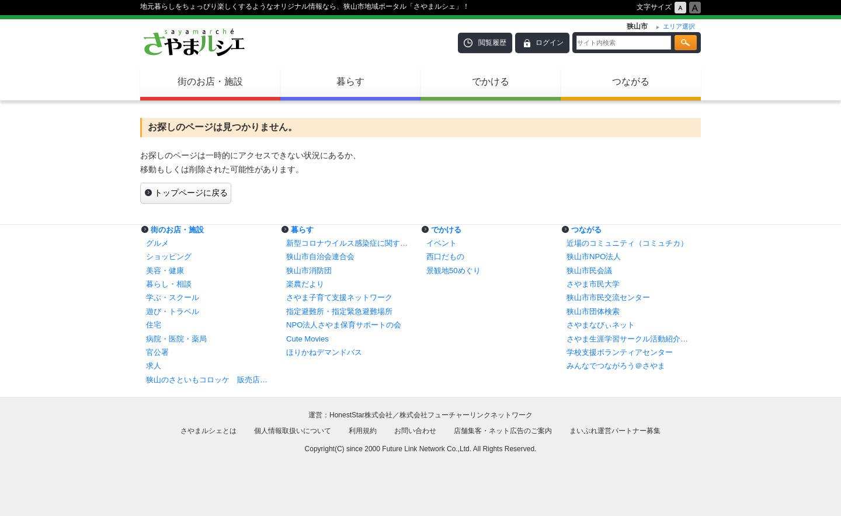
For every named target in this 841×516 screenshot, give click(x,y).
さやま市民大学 (593, 284)
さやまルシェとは (208, 431)
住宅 (153, 324)
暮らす (350, 81)
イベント (441, 243)
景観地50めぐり (453, 270)
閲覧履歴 (492, 43)
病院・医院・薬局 (176, 338)
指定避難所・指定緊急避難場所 (339, 311)
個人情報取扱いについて (292, 431)
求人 (153, 365)
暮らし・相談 (169, 284)
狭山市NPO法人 (594, 256)
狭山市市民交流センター (608, 297)
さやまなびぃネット (601, 324)
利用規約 (363, 431)
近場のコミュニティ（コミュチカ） (627, 243)
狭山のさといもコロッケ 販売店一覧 (210, 379)
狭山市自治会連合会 (320, 256)
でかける (490, 81)
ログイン (550, 43)
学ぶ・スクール (172, 297)
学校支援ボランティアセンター (620, 352)
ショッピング (169, 256)
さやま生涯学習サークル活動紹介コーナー (631, 338)
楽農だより (305, 284)
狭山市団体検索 (593, 311)
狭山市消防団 (309, 270)
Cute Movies (307, 338)
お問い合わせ (415, 431)
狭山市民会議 (589, 270)
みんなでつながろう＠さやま (616, 365)
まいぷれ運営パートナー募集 (615, 431)
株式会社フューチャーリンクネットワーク (466, 415)
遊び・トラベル (172, 311)
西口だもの (445, 256)
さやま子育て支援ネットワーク (339, 297)
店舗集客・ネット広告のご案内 (503, 431)
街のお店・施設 (210, 81)
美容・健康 (165, 270)
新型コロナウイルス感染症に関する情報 (350, 243)
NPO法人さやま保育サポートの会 (343, 324)
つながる (630, 81)
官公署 (157, 352)
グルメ (157, 243)
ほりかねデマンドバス (324, 352)
